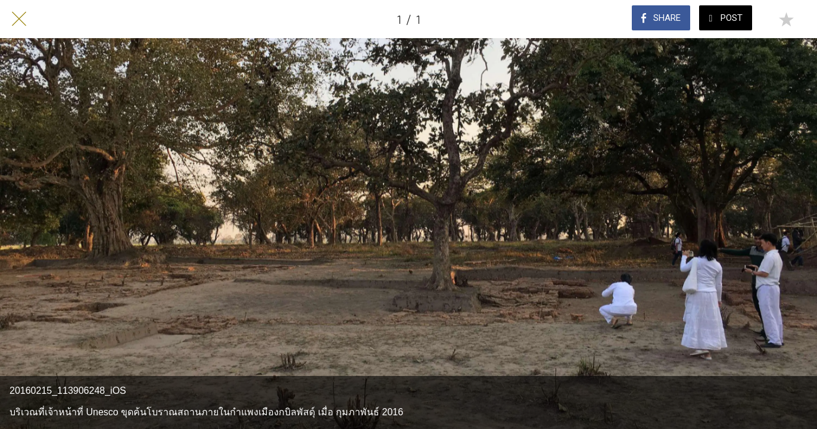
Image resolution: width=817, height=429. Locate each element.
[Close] (19, 19)
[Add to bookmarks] (786, 19)
